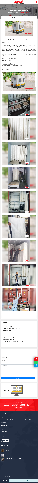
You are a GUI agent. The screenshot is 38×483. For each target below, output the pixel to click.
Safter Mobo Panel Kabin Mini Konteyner (10, 332)
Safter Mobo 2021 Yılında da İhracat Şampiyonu (11, 328)
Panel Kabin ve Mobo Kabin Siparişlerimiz (10, 324)
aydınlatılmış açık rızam (22, 371)
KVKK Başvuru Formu (5, 429)
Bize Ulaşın (3, 436)
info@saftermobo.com (19, 407)
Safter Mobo (5, 480)
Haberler (16, 12)
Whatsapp (36, 362)
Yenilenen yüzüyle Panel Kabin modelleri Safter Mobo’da (13, 341)
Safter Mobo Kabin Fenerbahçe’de (9, 339)
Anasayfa (10, 12)
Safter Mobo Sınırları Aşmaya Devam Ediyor (10, 335)
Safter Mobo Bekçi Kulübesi (7, 343)
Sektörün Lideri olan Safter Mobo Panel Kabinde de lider (13, 337)
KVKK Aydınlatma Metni (6, 427)
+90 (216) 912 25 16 (19, 402)
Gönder (17, 378)
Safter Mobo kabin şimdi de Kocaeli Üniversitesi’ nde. (12, 345)
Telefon (36, 359)
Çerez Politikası (4, 431)
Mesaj (36, 365)
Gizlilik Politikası (4, 433)
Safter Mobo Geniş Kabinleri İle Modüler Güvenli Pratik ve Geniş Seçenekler (16, 334)
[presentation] (8, 375)
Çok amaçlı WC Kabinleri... (7, 330)
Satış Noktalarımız (5, 434)
